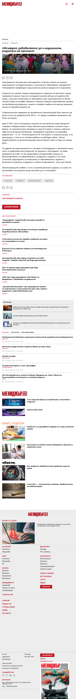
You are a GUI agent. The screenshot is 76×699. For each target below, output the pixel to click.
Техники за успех (8, 588)
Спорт (43, 579)
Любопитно (45, 556)
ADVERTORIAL (7, 302)
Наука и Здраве (47, 573)
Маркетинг (45, 546)
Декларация (6, 659)
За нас (4, 654)
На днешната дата (47, 566)
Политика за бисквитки (10, 668)
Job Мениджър (7, 590)
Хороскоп (43, 564)
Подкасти (6, 604)
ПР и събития (45, 552)
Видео (43, 582)
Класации (43, 561)
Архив (4, 610)
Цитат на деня (46, 569)
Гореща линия (8, 607)
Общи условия (7, 663)
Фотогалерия (45, 558)
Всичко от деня (9, 520)
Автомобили (46, 576)
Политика (6, 549)
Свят (4, 556)
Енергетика (6, 576)
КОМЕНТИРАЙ (11, 207)
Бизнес (5, 568)
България (5, 39)
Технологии (7, 594)
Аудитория (6, 656)
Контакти (6, 613)
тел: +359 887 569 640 (9, 686)
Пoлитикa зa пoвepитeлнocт (12, 665)
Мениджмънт (8, 582)
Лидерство (6, 585)
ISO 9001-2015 (29, 656)
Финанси (5, 570)
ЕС (3, 564)
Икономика (6, 578)
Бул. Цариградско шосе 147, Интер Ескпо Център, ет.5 (16, 683)
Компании (5, 573)
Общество (6, 552)
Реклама (43, 549)
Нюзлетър (46, 586)
